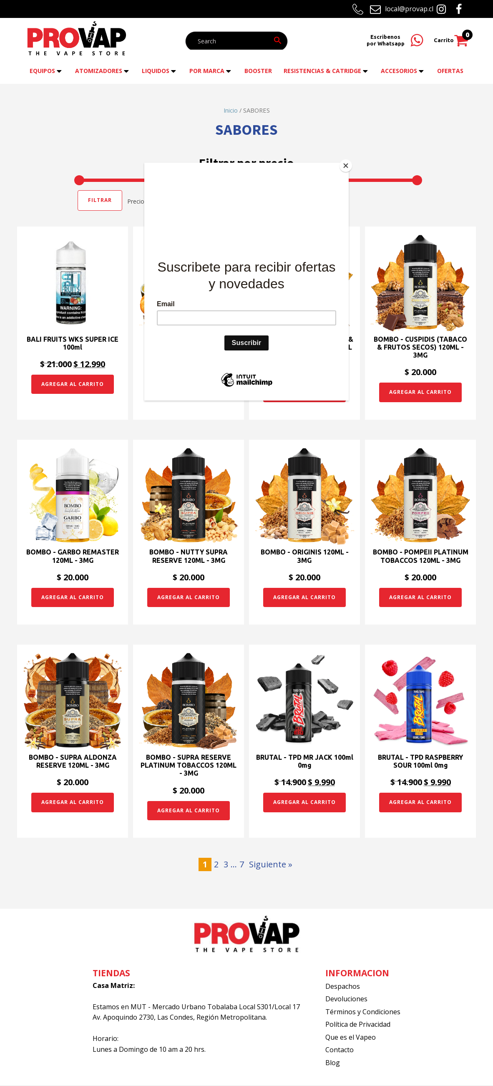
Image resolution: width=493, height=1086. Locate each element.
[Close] (346, 165)
